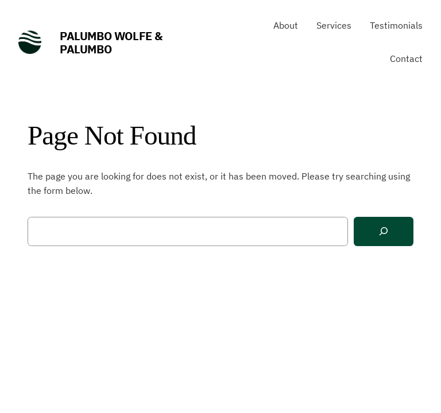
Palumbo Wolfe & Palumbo (111, 42)
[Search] (383, 231)
